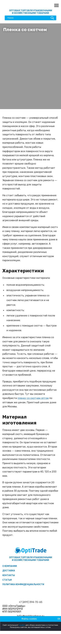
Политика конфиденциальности (23, 584)
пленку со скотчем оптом (33, 398)
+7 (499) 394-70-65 (30, 602)
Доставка (8, 570)
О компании (9, 566)
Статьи (7, 580)
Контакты (8, 575)
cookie (22, 625)
